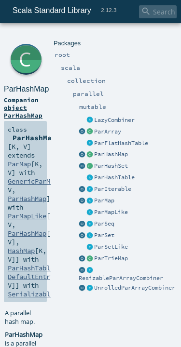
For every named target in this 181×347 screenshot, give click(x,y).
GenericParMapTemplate (60, 96)
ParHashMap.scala (99, 258)
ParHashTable (45, 113)
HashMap (138, 105)
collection (63, 37)
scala (42, 37)
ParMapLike (25, 105)
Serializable (28, 122)
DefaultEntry (99, 113)
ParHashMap (64, 47)
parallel (88, 37)
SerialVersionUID (102, 247)
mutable (111, 37)
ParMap (128, 87)
